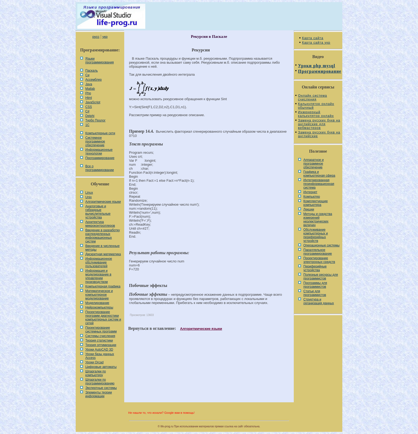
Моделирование (97, 303)
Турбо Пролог (95, 120)
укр (104, 37)
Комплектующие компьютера (315, 203)
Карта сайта (312, 38)
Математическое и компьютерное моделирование (99, 294)
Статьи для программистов (314, 293)
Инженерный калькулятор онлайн (316, 114)
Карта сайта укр (316, 42)
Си (87, 75)
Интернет (310, 192)
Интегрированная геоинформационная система (318, 183)
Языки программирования (99, 60)
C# (87, 111)
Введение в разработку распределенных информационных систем (102, 235)
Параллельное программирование (317, 251)
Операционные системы (321, 245)
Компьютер (311, 196)
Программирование (99, 158)
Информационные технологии (98, 151)
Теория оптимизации (100, 345)
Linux (89, 192)
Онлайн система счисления (312, 97)
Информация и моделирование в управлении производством (98, 276)
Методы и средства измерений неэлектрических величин (317, 219)
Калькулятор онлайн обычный (316, 105)
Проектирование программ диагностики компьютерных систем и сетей (103, 317)
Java (88, 84)
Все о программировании (99, 168)
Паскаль (91, 70)
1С (87, 125)
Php (88, 93)
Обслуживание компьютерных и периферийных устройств (315, 235)
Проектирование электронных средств (319, 260)
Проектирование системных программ (101, 329)
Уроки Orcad (94, 362)
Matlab (90, 89)
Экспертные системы (101, 388)
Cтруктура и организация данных (318, 301)
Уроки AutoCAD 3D (99, 349)
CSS (88, 107)
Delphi (89, 116)
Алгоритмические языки (103, 202)
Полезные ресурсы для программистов (320, 276)
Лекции (308, 209)
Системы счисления (100, 336)
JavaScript (92, 102)
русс (95, 37)
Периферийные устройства (315, 268)
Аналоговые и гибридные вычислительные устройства (97, 211)
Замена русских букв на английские (319, 134)
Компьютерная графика (102, 286)
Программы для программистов (315, 285)
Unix (88, 197)
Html (88, 98)
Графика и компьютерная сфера (319, 173)
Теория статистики (99, 340)
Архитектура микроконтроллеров (100, 224)
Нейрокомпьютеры (99, 307)
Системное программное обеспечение (95, 141)
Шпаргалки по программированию (99, 381)
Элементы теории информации (98, 394)
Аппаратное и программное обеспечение (313, 163)
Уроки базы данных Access (99, 356)
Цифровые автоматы (100, 367)
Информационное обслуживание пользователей (98, 262)
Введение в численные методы (102, 248)
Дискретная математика (103, 254)
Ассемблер (93, 80)
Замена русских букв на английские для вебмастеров (319, 124)
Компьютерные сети (100, 133)
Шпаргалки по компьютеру (95, 373)
